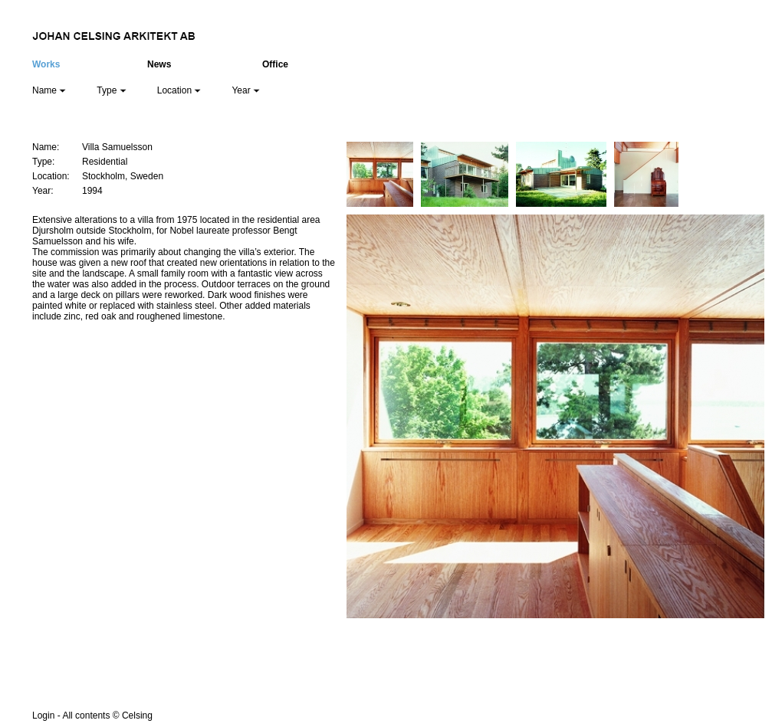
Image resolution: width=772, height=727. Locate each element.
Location (179, 90)
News (159, 64)
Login (43, 715)
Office (275, 64)
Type (111, 90)
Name (49, 90)
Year (246, 90)
